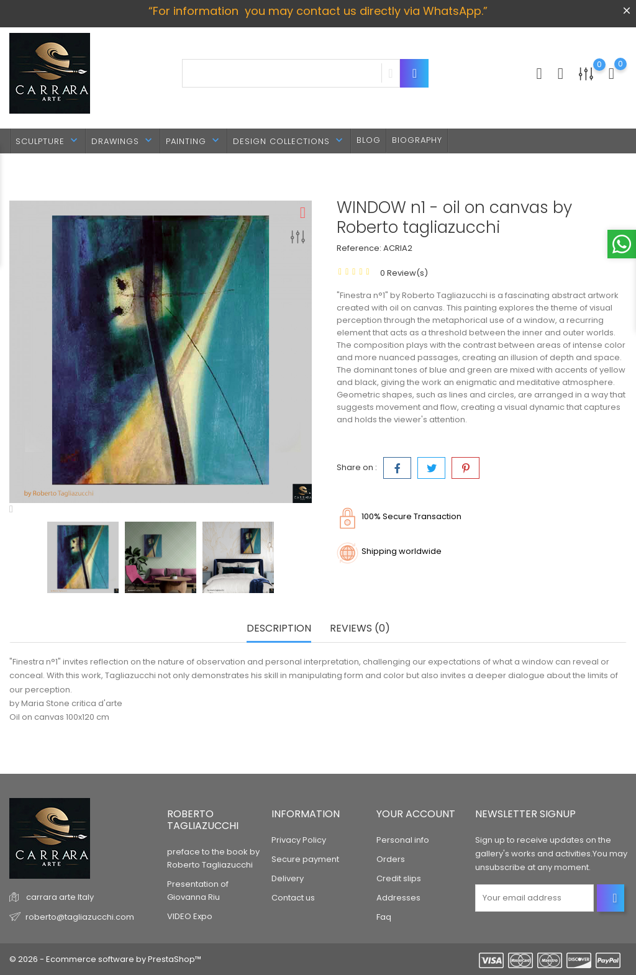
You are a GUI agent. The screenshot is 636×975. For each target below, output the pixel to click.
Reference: (359, 248)
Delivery (287, 878)
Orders (390, 859)
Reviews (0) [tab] (360, 628)
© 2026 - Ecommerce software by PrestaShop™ (105, 959)
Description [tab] (279, 628)
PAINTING (194, 140)
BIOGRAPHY (417, 140)
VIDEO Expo (189, 916)
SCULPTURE (48, 140)
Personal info (402, 840)
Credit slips (398, 878)
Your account (415, 814)
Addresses (398, 898)
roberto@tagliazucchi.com (79, 916)
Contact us (293, 898)
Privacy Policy (298, 840)
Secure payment (305, 859)
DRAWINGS (123, 140)
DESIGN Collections (289, 140)
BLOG (369, 140)
